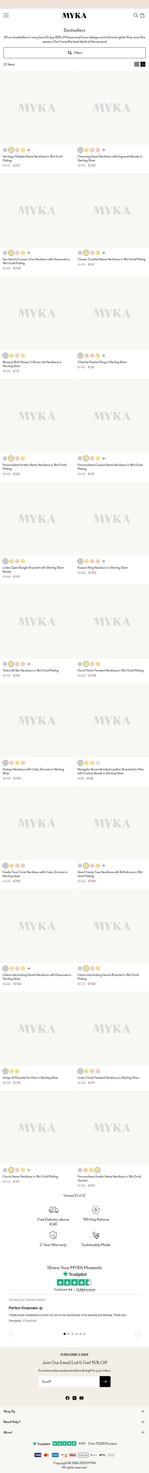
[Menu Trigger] (6, 15)
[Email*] (69, 1381)
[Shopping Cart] (143, 15)
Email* (46, 1382)
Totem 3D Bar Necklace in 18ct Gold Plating (31, 670)
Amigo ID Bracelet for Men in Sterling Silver (30, 1078)
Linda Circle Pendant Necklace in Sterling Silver (108, 1078)
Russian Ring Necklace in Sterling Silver (103, 568)
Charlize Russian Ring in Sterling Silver (102, 362)
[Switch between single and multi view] (140, 64)
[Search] (136, 15)
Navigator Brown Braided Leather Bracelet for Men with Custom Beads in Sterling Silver (111, 771)
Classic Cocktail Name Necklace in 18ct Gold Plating (112, 259)
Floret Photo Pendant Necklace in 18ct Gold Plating (111, 670)
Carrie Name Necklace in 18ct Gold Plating (30, 1176)
